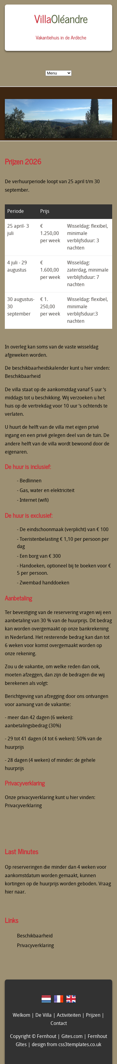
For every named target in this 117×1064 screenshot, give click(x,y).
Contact (58, 1023)
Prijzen (93, 1015)
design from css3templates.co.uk (66, 1045)
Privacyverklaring (23, 806)
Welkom (21, 1015)
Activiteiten (69, 1015)
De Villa (43, 1015)
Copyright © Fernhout (33, 1036)
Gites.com (72, 1036)
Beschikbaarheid (23, 376)
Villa (61, 18)
